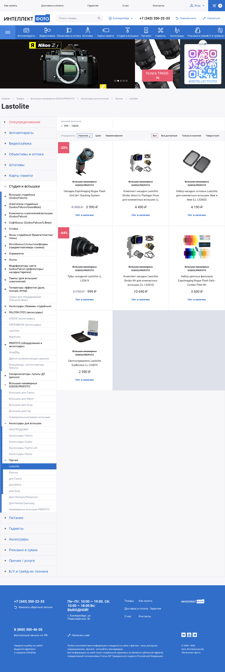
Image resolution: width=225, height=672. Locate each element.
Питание (146, 32)
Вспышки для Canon (21, 392)
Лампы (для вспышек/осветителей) (23, 280)
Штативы (87, 32)
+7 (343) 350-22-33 (155, 18)
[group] (67, 63)
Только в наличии (191, 135)
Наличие (83, 135)
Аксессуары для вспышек (25, 423)
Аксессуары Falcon (21, 435)
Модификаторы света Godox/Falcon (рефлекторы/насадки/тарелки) (26, 269)
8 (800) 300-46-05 (28, 629)
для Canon (15, 478)
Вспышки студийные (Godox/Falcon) (22, 196)
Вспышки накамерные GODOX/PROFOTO (23, 385)
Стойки (13, 228)
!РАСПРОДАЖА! (18, 429)
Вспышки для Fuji (20, 411)
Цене (98, 135)
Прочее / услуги (22, 561)
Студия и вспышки (127, 32)
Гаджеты (160, 32)
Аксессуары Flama (20, 454)
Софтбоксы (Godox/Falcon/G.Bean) (30, 222)
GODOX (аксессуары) (22, 318)
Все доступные (169, 135)
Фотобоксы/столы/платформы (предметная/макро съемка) (28, 246)
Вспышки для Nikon (21, 398)
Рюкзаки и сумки (198, 32)
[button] (115, 80)
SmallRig (14, 352)
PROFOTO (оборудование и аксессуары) (25, 345)
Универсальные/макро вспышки (29, 417)
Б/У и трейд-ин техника (28, 571)
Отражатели (16, 253)
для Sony (14, 491)
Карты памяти (106, 32)
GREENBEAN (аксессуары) (25, 324)
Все (155, 135)
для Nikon (15, 484)
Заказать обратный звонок (35, 607)
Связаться (213, 18)
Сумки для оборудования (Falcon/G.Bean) (25, 298)
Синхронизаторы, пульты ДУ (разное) (27, 375)
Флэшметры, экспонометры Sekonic (26, 366)
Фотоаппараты (26, 32)
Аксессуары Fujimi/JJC (23, 448)
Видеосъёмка (47, 32)
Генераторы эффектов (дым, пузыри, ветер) (27, 289)
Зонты (13, 259)
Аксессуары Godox (20, 441)
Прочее (13, 460)
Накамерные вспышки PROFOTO (29, 509)
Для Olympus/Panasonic (23, 497)
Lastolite (14, 330)
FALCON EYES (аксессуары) (26, 312)
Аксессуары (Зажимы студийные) (30, 306)
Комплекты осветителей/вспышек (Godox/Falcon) (31, 215)
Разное (13, 472)
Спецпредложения (24, 122)
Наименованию (114, 135)
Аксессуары (177, 32)
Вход (197, 5)
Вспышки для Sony (21, 405)
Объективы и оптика (68, 32)
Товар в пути (212, 135)
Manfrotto (15, 337)
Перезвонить (188, 18)
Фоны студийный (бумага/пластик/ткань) (31, 236)
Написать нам (80, 635)
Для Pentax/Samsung (21, 503)
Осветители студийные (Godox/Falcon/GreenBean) (25, 205)
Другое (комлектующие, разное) (29, 358)
